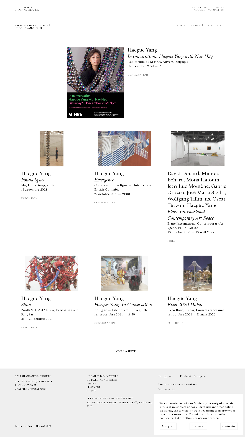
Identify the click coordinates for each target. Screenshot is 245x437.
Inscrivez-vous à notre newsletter (177, 384)
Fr (199, 7)
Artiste (180, 25)
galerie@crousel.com (30, 388)
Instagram (200, 376)
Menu (220, 7)
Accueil (199, 10)
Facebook (185, 376)
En (194, 7)
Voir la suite (126, 351)
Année (195, 25)
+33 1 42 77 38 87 (27, 385)
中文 (206, 7)
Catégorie (213, 25)
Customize (229, 426)
